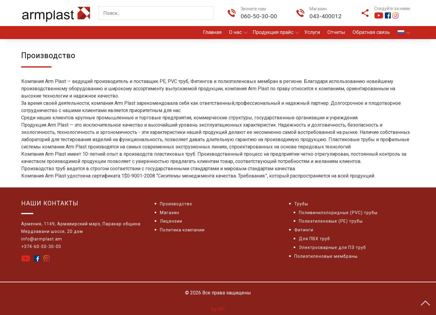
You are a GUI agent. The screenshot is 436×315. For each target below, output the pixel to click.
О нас (238, 32)
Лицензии (171, 221)
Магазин (169, 212)
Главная (212, 32)
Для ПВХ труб (314, 238)
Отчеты (336, 32)
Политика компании (182, 229)
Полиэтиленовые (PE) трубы (331, 221)
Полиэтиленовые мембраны (326, 256)
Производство (176, 203)
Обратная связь (371, 32)
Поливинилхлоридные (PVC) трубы (338, 212)
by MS (218, 309)
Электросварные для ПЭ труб (332, 247)
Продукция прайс (276, 32)
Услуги (312, 32)
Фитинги (303, 229)
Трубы (301, 203)
